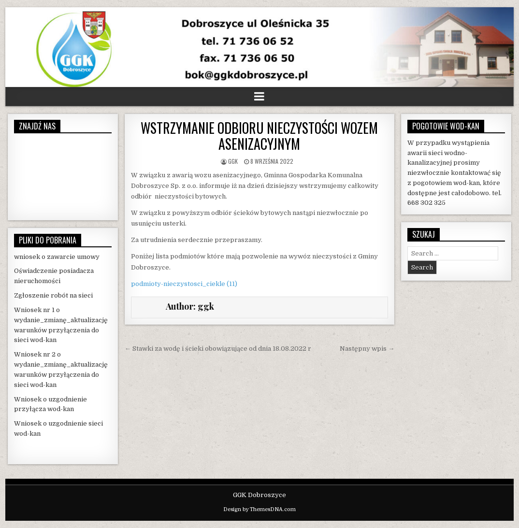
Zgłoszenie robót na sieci (53, 295)
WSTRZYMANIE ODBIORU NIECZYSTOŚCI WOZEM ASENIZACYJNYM (259, 136)
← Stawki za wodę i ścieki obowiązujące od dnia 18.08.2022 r (218, 348)
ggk (233, 161)
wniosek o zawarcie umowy (57, 256)
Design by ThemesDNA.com (259, 509)
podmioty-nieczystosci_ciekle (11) (184, 283)
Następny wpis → (367, 348)
